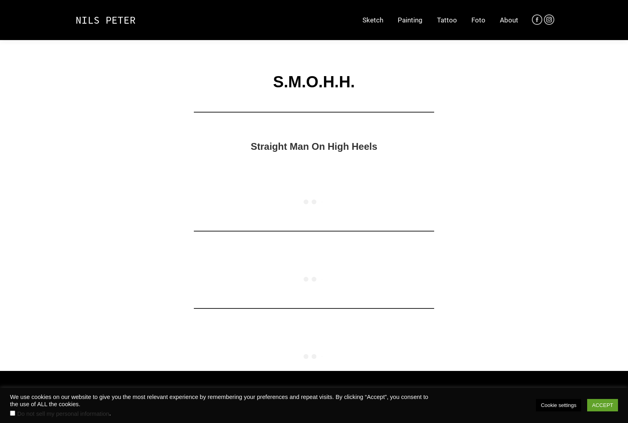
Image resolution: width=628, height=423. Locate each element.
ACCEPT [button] (602, 405)
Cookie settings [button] (558, 405)
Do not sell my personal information (63, 414)
